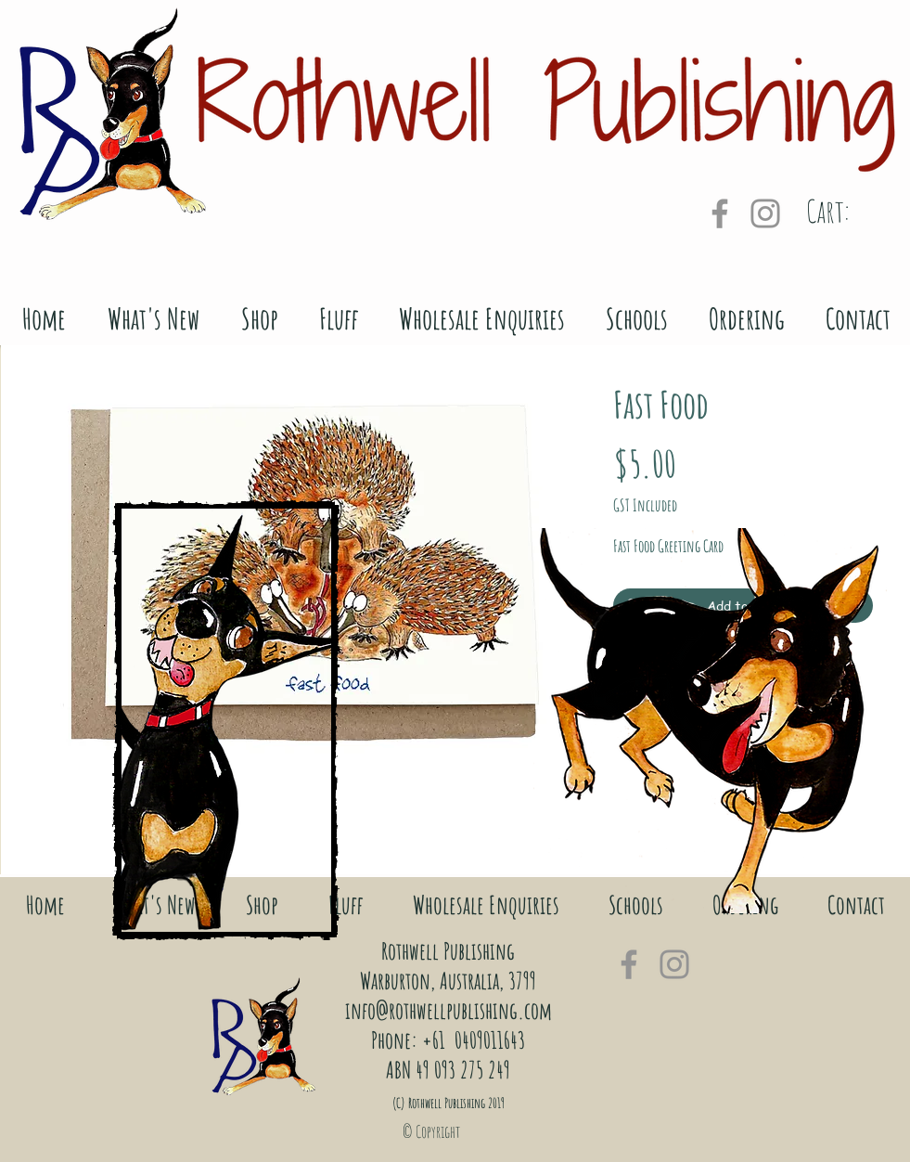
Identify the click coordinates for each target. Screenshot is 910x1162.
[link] (852, 212)
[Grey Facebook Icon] (719, 213)
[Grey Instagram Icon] (765, 213)
